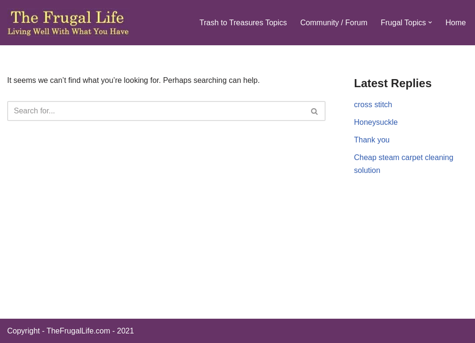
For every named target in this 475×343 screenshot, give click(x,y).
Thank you (372, 140)
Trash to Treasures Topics (243, 23)
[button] (430, 22)
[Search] (155, 111)
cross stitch (373, 105)
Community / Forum (333, 23)
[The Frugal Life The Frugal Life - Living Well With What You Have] (68, 23)
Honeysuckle (376, 122)
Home (455, 23)
